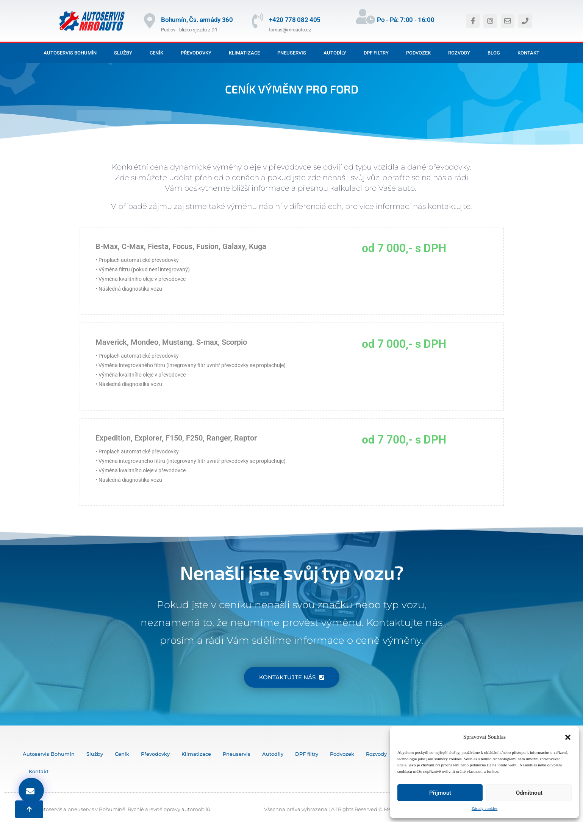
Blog (494, 53)
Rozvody (459, 53)
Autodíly (335, 53)
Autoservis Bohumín (70, 53)
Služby (123, 53)
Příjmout (440, 792)
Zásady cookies (484, 808)
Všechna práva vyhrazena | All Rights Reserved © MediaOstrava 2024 (347, 809)
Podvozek (418, 53)
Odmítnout (529, 792)
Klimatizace (244, 53)
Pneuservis (291, 53)
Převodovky (196, 53)
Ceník (156, 53)
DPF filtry (376, 53)
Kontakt (528, 53)
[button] (568, 737)
